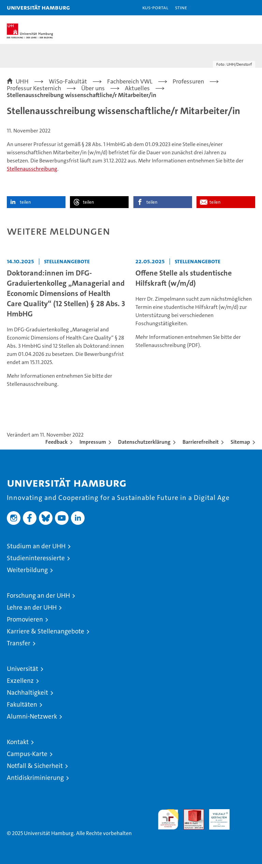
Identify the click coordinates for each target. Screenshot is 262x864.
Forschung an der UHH (38, 595)
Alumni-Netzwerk (32, 716)
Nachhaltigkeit (27, 692)
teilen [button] (25, 202)
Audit (190, 812)
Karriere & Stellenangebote (45, 631)
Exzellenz (20, 680)
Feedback (56, 441)
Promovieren (25, 619)
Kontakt (18, 742)
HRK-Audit (215, 816)
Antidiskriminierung (35, 777)
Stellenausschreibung (32, 168)
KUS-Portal (155, 7)
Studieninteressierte (36, 558)
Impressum (92, 441)
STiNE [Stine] (181, 7)
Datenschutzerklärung (144, 441)
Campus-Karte (27, 754)
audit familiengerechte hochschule (168, 819)
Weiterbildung (27, 570)
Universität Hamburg (38, 7)
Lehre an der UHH (32, 607)
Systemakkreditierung (245, 812)
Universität (22, 668)
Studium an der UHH (36, 546)
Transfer (18, 643)
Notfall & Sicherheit (35, 765)
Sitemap (240, 441)
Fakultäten (22, 704)
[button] (235, 7)
